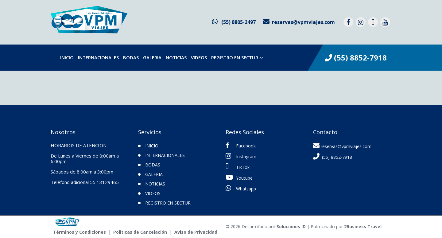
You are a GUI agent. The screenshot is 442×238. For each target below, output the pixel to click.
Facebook (241, 145)
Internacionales (98, 57)
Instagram (241, 156)
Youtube (239, 177)
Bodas (131, 57)
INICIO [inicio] (67, 57)
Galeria (152, 57)
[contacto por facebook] (348, 22)
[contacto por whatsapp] (234, 22)
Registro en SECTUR (234, 57)
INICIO (151, 146)
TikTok (238, 166)
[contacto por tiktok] (373, 22)
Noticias (176, 57)
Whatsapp (241, 188)
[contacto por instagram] (361, 22)
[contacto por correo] (299, 22)
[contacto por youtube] (385, 22)
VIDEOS (199, 57)
